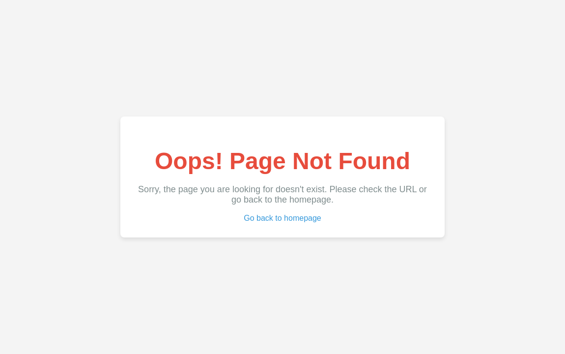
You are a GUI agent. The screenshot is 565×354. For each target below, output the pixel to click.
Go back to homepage (282, 218)
